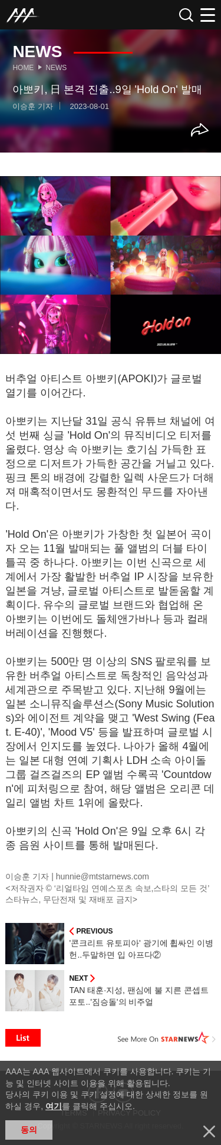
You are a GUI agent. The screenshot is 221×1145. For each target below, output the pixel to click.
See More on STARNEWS (167, 1038)
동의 (29, 1129)
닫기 (209, 1131)
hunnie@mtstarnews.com (102, 876)
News (56, 68)
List (23, 1038)
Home (23, 68)
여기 (53, 1106)
